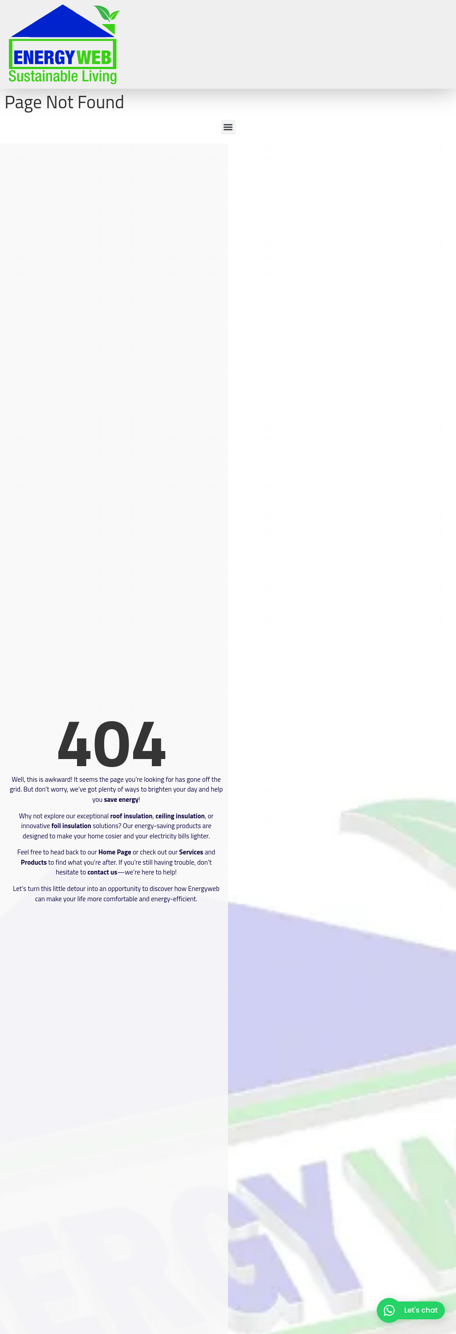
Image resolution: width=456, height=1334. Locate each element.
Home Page (114, 852)
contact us (102, 872)
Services (191, 852)
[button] (228, 127)
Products (34, 862)
